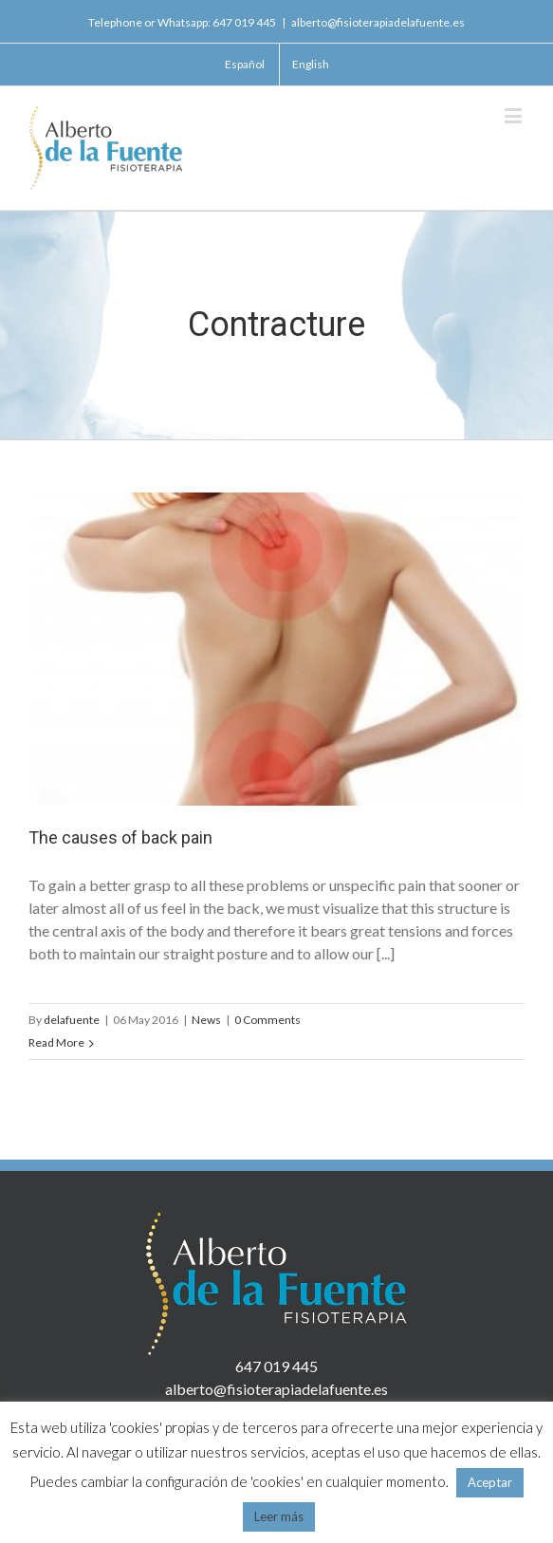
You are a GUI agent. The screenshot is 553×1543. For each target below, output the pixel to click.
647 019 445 (244, 22)
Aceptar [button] (490, 1482)
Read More (56, 1042)
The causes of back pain (120, 837)
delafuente (72, 1020)
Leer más (279, 1516)
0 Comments (267, 1020)
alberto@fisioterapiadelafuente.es (378, 22)
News (206, 1020)
